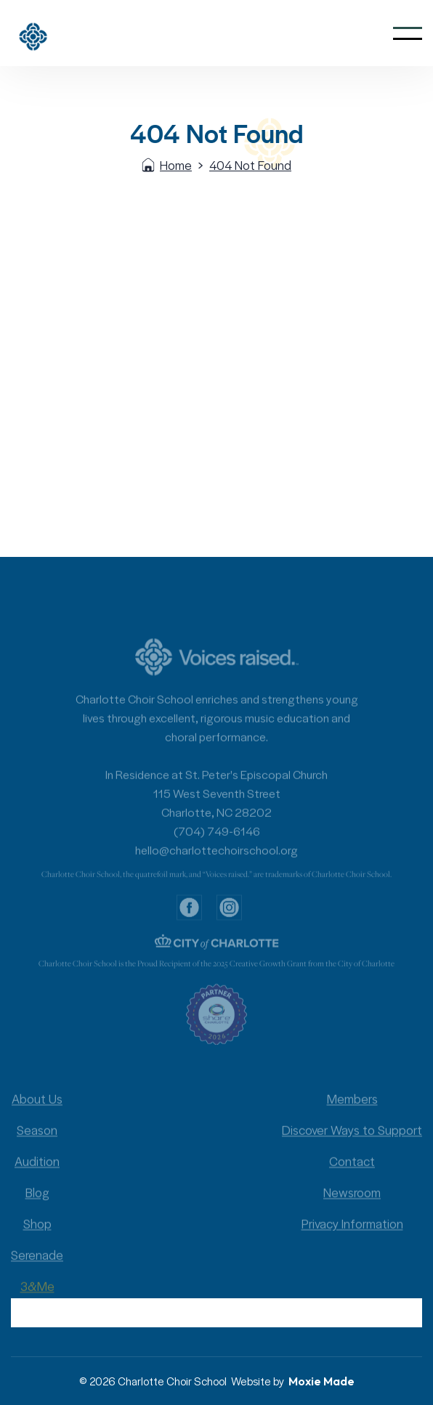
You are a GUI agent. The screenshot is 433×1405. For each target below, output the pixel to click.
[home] (52, 33)
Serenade (37, 1267)
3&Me (37, 1299)
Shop (37, 1236)
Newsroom (352, 1205)
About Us (37, 1111)
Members (352, 1111)
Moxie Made (321, 1381)
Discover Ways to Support (352, 1143)
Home (176, 165)
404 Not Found (250, 165)
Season (37, 1143)
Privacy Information (352, 1236)
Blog (37, 1205)
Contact (352, 1174)
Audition (37, 1174)
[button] (407, 33)
